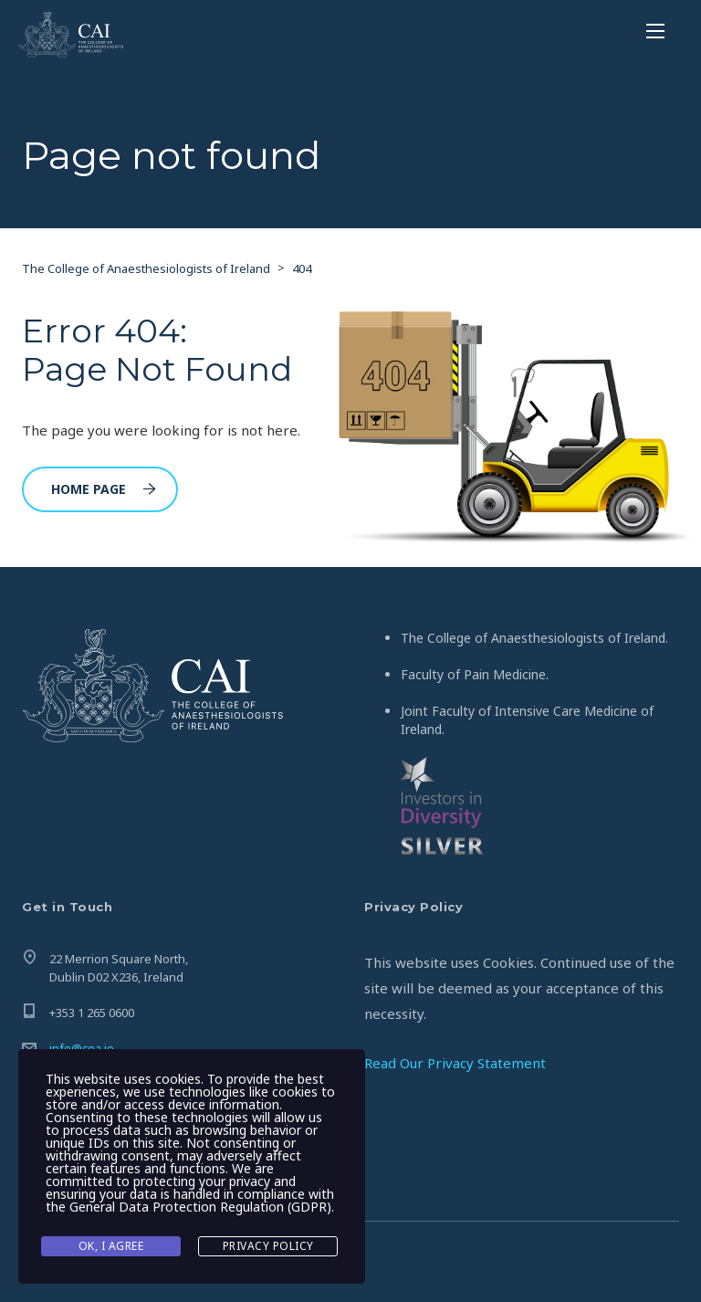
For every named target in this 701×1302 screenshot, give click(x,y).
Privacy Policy (268, 1246)
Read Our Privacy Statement (455, 1063)
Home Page (103, 489)
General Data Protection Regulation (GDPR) (200, 1206)
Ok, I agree (111, 1246)
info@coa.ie (81, 1048)
